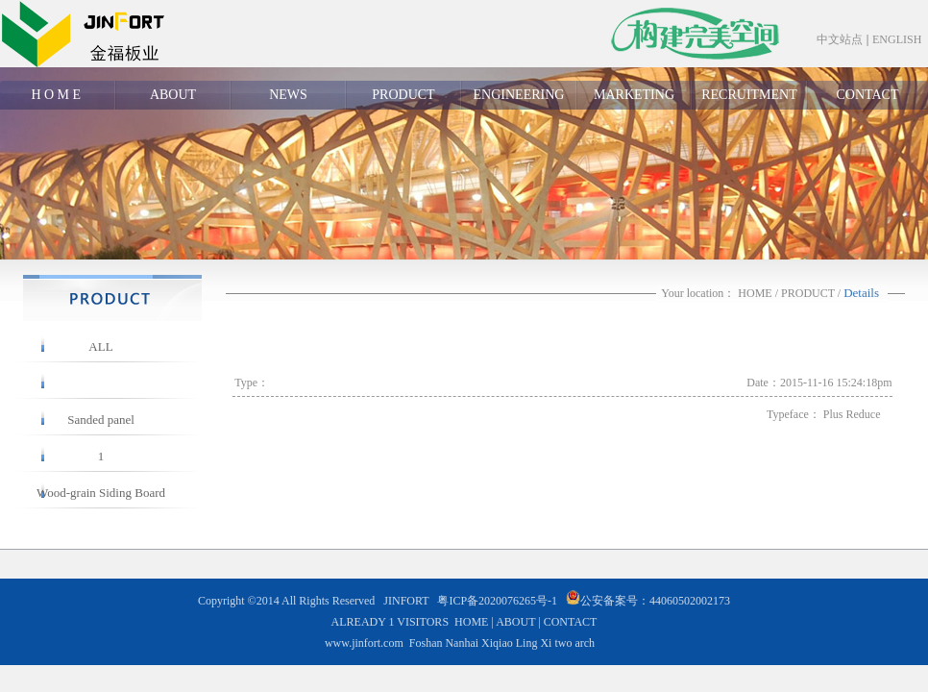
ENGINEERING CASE (519, 98)
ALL (100, 346)
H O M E (57, 94)
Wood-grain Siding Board (101, 492)
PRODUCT (403, 94)
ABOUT (173, 94)
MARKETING (634, 94)
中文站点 (840, 39)
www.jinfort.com (364, 643)
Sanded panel (100, 419)
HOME (754, 293)
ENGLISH (896, 39)
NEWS (288, 94)
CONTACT (868, 94)
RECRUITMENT (749, 94)
